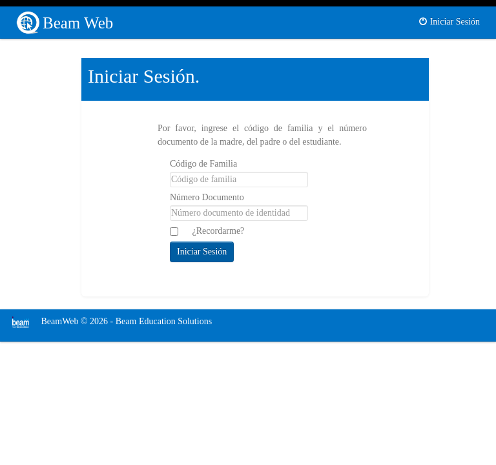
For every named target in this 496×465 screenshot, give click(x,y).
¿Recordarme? (218, 231)
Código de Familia (203, 164)
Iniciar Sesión (449, 21)
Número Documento (207, 197)
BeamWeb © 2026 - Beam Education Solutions (107, 321)
